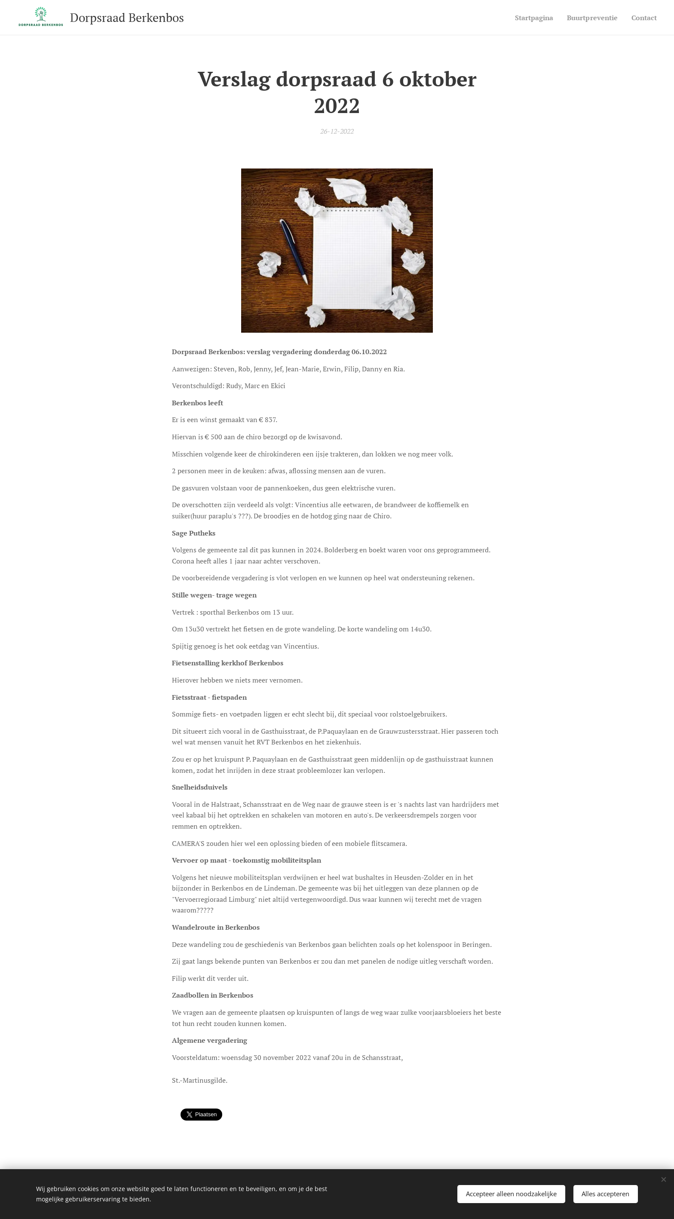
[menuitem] (527, 17)
